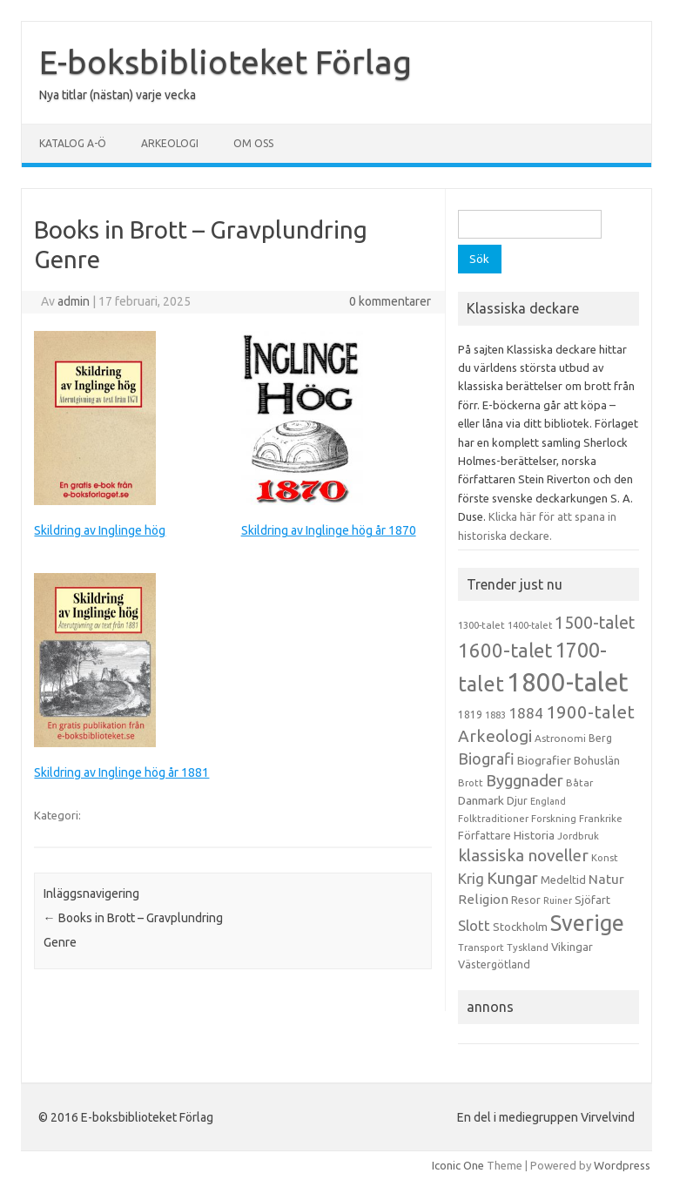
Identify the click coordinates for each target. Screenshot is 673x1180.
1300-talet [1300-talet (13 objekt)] (481, 625)
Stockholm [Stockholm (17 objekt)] (520, 926)
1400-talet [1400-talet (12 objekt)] (530, 625)
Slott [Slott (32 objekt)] (474, 925)
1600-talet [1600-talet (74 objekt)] (505, 650)
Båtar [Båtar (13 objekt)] (579, 783)
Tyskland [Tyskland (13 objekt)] (527, 947)
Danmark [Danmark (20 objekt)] (481, 800)
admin (73, 301)
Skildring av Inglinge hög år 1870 (328, 530)
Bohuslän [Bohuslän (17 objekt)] (597, 760)
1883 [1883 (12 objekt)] (495, 715)
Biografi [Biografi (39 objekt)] (486, 758)
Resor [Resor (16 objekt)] (526, 899)
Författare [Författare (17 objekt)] (484, 835)
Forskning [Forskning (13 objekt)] (553, 818)
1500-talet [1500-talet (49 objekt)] (595, 622)
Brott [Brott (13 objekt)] (470, 783)
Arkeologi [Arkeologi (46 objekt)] (495, 735)
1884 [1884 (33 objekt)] (525, 713)
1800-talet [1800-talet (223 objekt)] (568, 682)
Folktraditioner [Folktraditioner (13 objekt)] (493, 818)
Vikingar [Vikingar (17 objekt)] (572, 947)
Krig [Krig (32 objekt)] (471, 878)
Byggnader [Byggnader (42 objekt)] (524, 780)
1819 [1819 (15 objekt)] (470, 714)
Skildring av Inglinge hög (99, 530)
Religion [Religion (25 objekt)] (483, 899)
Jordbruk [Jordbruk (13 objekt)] (578, 836)
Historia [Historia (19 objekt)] (534, 835)
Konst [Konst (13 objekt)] (604, 858)
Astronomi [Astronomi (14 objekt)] (560, 738)
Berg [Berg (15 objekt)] (600, 738)
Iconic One (458, 1165)
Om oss (253, 143)
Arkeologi (170, 143)
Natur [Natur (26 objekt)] (606, 879)
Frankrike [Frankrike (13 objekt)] (601, 818)
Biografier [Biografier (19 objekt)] (544, 760)
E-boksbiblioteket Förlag (225, 62)
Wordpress (622, 1165)
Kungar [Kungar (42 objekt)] (512, 878)
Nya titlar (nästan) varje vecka (117, 95)
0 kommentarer (390, 301)
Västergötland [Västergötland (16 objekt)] (494, 964)
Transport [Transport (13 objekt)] (481, 947)
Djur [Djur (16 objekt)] (517, 800)
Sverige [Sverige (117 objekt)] (587, 923)
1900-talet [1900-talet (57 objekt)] (590, 712)
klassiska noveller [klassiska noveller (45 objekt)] (523, 855)
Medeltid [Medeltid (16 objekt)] (563, 879)
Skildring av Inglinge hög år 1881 (121, 772)
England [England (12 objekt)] (548, 801)
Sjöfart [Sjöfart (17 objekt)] (592, 899)
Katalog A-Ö (72, 143)
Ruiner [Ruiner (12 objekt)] (557, 900)
